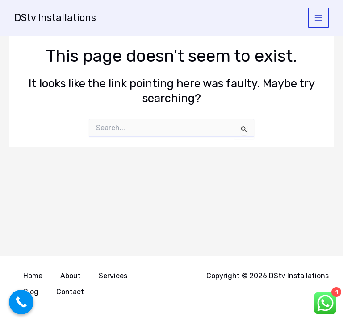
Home (32, 276)
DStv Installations (55, 18)
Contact (70, 292)
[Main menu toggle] (318, 18)
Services (113, 276)
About (70, 276)
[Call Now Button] (21, 302)
